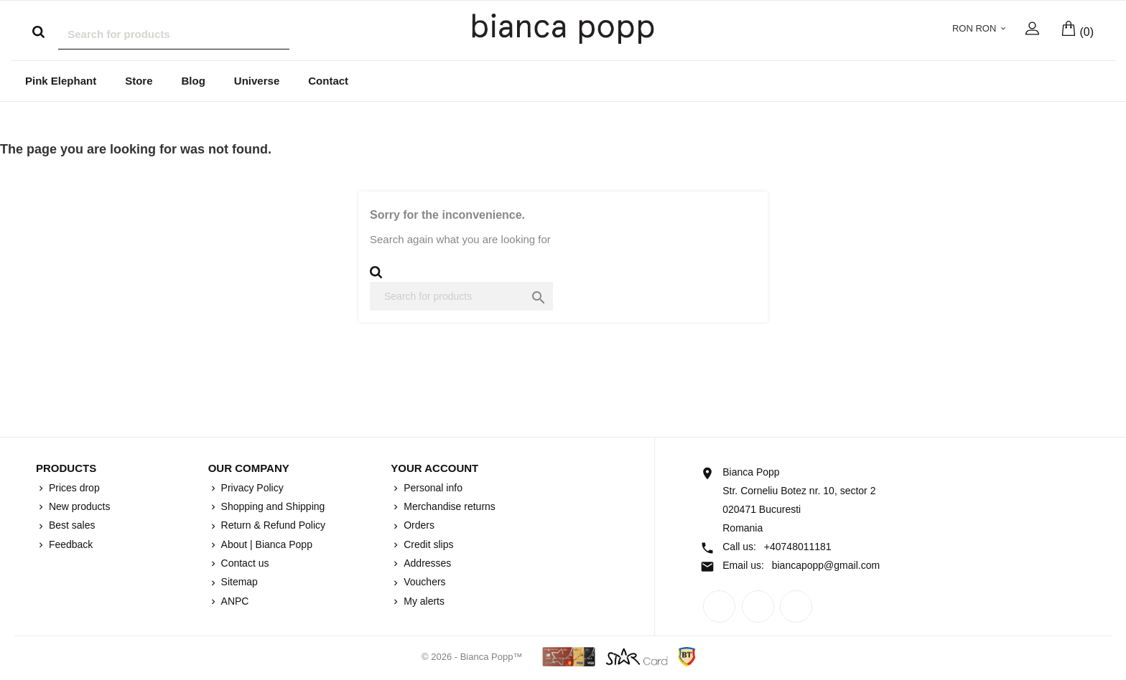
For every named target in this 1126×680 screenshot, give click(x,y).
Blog (193, 81)
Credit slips (427, 545)
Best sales (70, 526)
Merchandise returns (448, 507)
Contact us (243, 564)
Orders (417, 526)
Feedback (69, 545)
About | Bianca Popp (265, 545)
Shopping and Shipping (271, 507)
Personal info (431, 488)
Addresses (426, 564)
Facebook (719, 607)
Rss (758, 607)
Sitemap (238, 582)
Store (138, 81)
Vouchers (423, 582)
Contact (328, 81)
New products (78, 507)
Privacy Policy (251, 488)
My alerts (423, 602)
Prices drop (73, 488)
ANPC (233, 602)
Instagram (796, 607)
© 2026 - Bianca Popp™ (473, 657)
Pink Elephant (60, 81)
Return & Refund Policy (271, 526)
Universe (256, 81)
